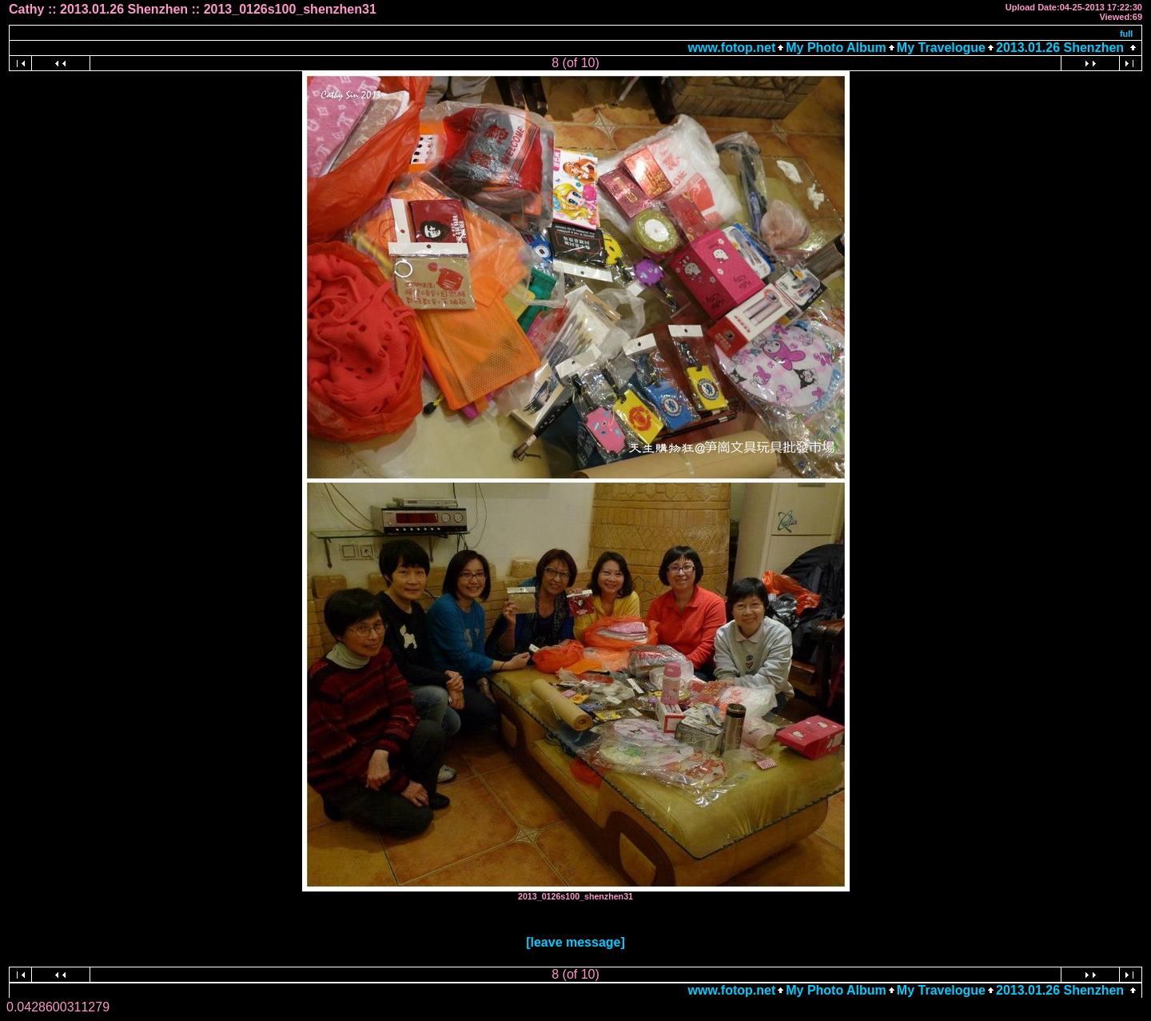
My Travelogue (941, 47)
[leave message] (575, 942)
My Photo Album (836, 47)
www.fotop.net (732, 47)
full (1126, 33)
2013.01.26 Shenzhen (1060, 47)
